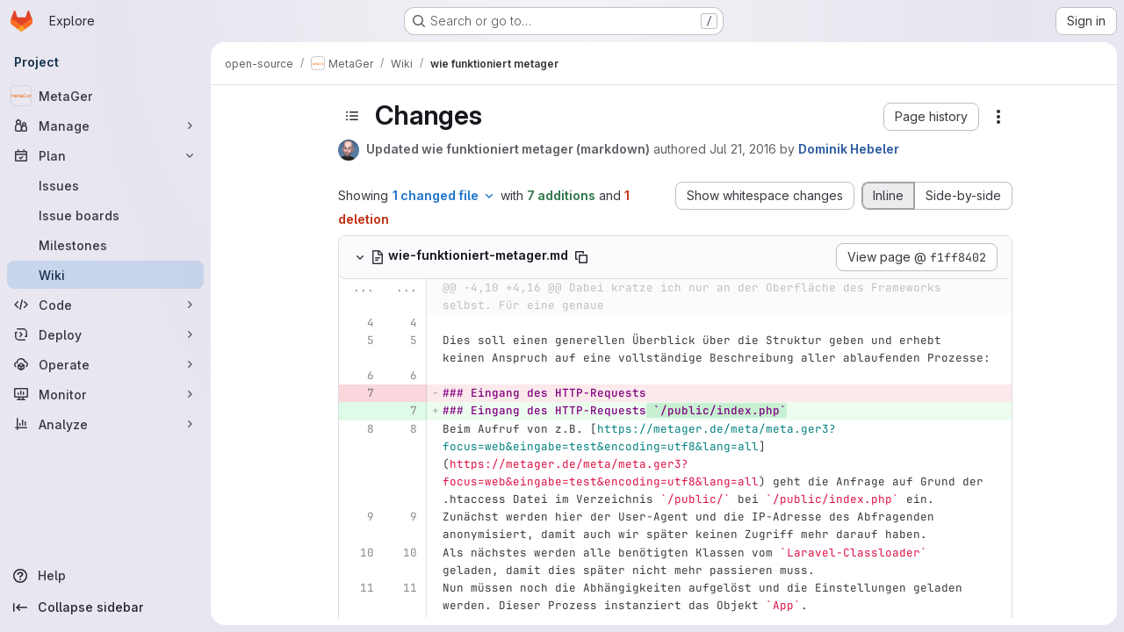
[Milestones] (105, 245)
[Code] (105, 305)
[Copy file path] (581, 257)
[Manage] (105, 125)
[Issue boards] (105, 215)
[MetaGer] (105, 96)
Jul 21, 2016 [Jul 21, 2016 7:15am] (743, 148)
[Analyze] (105, 424)
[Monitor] (105, 394)
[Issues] (105, 185)
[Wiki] (105, 275)
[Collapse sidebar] (105, 607)
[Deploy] (105, 334)
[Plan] (105, 155)
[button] (931, 117)
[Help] (105, 576)
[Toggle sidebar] (352, 116)
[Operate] (105, 364)
